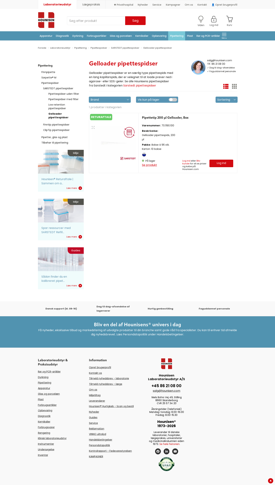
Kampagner (173, 4)
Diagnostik (62, 36)
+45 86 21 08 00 (166, 386)
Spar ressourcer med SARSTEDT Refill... (56, 230)
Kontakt (202, 4)
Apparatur (46, 36)
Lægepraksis (91, 4)
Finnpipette (48, 72)
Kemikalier (141, 36)
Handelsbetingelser (100, 439)
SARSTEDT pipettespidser (58, 88)
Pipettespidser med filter (63, 99)
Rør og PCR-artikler (208, 36)
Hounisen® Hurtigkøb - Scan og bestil (111, 406)
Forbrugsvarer (46, 427)
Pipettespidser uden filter (63, 94)
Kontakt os (95, 373)
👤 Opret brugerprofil (224, 4)
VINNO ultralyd (97, 434)
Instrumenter (46, 444)
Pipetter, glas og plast (54, 137)
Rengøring (44, 433)
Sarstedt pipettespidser (139, 85)
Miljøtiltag (95, 395)
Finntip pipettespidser (56, 124)
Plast (190, 36)
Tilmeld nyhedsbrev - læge (105, 384)
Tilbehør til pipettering (54, 142)
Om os (189, 4)
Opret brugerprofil (100, 367)
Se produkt (149, 165)
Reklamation (96, 428)
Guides (93, 417)
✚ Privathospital (123, 4)
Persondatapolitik (99, 445)
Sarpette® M (48, 77)
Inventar (43, 455)
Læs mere (74, 188)
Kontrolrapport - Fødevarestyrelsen (110, 451)
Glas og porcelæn (121, 36)
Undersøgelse (46, 449)
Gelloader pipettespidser (58, 115)
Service (156, 4)
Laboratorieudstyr (57, 4)
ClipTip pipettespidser (56, 130)
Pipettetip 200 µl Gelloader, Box (165, 117)
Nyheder (143, 4)
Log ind (186, 160)
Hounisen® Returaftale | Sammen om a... (57, 181)
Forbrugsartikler (96, 36)
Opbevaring (159, 36)
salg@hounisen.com (219, 60)
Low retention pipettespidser (57, 106)
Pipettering (177, 36)
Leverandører (97, 401)
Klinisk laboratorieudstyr (52, 438)
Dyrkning (77, 36)
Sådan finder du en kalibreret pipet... (54, 279)
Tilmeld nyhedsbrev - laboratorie (109, 378)
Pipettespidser (50, 83)
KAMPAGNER (96, 456)
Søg (135, 20)
